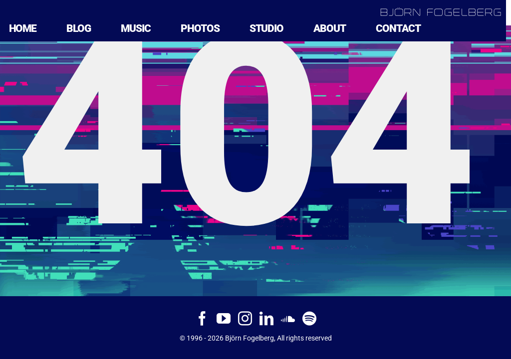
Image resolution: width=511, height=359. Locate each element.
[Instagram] (245, 319)
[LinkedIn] (266, 319)
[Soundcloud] (288, 319)
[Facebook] (202, 319)
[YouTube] (224, 319)
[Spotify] (309, 319)
